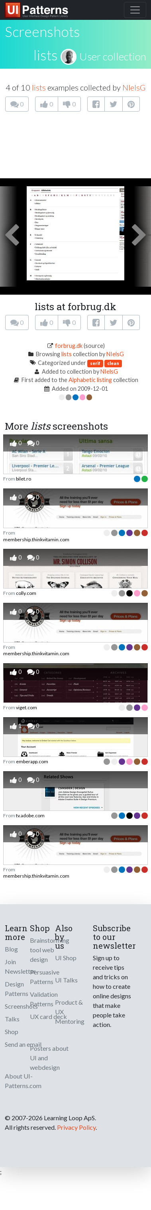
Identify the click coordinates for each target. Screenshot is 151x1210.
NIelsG (133, 87)
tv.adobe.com (30, 815)
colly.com (26, 593)
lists (45, 54)
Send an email (23, 1044)
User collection (112, 56)
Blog (11, 949)
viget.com (26, 707)
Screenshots (21, 1006)
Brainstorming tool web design (49, 949)
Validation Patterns (44, 998)
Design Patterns (16, 988)
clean (113, 363)
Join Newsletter (20, 966)
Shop (11, 1031)
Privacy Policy (76, 1127)
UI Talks (66, 980)
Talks (12, 1019)
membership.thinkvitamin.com (36, 539)
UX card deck (48, 1016)
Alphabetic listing (90, 379)
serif (95, 363)
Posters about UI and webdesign (49, 1057)
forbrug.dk (68, 345)
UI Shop (65, 957)
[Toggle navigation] (135, 10)
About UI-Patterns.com (23, 1080)
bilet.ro (23, 479)
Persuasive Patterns (44, 976)
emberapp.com (32, 761)
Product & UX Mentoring (69, 1011)
